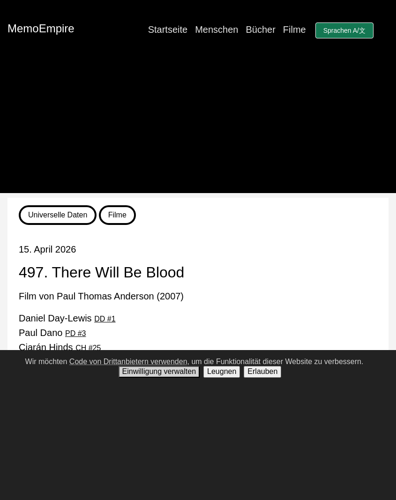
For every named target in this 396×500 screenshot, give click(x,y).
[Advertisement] (198, 127)
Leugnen (221, 371)
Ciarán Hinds (60, 347)
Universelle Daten (57, 215)
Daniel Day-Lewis (67, 318)
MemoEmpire (41, 28)
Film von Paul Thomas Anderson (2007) (101, 296)
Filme (294, 29)
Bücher (260, 29)
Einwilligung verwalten (159, 371)
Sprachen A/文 (344, 30)
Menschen (216, 29)
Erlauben (262, 371)
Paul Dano (52, 333)
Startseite (167, 29)
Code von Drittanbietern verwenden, (129, 362)
